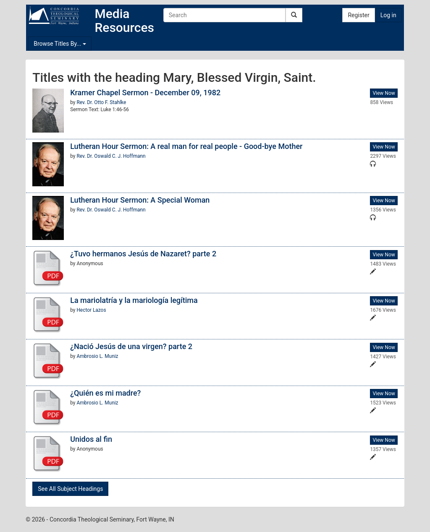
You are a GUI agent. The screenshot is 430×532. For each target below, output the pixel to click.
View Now (383, 93)
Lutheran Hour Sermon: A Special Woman (140, 200)
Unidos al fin (91, 439)
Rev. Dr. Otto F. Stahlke (101, 102)
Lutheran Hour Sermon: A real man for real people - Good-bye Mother (186, 146)
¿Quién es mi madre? (105, 393)
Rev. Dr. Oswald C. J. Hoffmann (110, 156)
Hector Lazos (91, 310)
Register (358, 15)
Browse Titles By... (60, 43)
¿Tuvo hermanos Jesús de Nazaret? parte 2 (143, 253)
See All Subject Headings (70, 488)
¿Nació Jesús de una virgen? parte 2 (131, 346)
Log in (388, 15)
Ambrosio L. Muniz (97, 356)
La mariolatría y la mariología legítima (134, 300)
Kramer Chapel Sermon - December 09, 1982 (145, 92)
